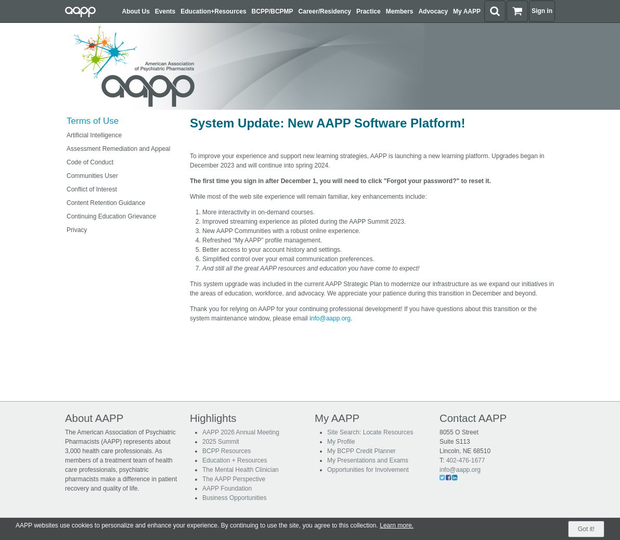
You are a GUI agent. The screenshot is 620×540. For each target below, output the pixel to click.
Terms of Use (93, 121)
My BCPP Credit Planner (361, 451)
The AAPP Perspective (233, 479)
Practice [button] (368, 11)
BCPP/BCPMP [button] (272, 11)
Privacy (77, 230)
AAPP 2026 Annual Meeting (240, 432)
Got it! (586, 529)
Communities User (92, 175)
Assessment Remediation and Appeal (118, 148)
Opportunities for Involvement (368, 469)
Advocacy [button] (433, 11)
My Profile (341, 441)
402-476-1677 (465, 460)
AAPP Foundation (227, 488)
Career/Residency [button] (325, 11)
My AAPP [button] (467, 11)
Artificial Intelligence (94, 135)
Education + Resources (234, 460)
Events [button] (165, 11)
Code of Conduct (90, 162)
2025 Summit (220, 441)
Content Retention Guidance (106, 203)
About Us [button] (136, 11)
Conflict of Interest (92, 189)
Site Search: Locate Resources (370, 432)
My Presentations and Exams (367, 460)
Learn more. (397, 525)
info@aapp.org (330, 318)
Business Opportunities (234, 498)
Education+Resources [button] (213, 11)
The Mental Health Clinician (240, 469)
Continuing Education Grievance (111, 216)
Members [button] (400, 11)
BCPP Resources (226, 451)
